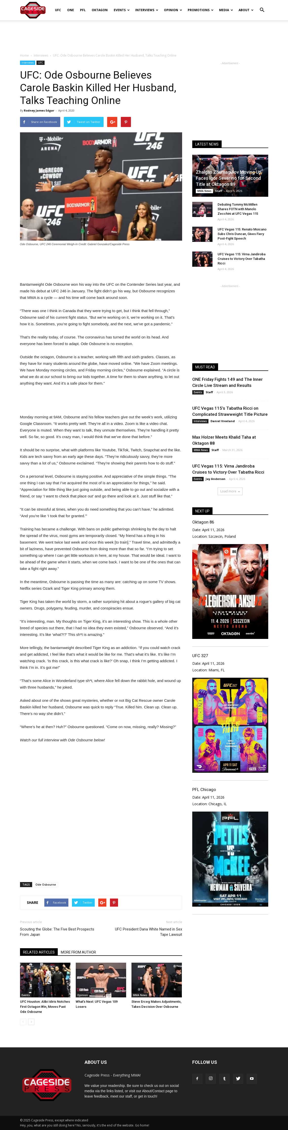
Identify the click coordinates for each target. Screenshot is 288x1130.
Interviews (146, 10)
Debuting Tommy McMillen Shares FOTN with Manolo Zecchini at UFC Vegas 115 (238, 209)
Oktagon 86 (203, 522)
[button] (262, 6)
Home (24, 55)
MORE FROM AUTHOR (78, 952)
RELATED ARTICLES (39, 952)
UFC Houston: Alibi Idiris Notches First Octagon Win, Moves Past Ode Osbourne (45, 1007)
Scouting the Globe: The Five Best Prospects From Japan (57, 932)
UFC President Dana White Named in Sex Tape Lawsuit (148, 932)
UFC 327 (200, 655)
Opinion (173, 10)
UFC (58, 10)
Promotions (201, 10)
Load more (230, 491)
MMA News (140, 995)
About (246, 10)
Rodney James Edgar (39, 110)
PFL (83, 10)
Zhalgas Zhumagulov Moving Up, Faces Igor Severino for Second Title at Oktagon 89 (229, 178)
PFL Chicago (204, 789)
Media (226, 10)
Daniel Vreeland (222, 421)
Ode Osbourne (45, 884)
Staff (218, 191)
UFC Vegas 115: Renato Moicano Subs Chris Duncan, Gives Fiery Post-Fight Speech (242, 233)
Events (122, 10)
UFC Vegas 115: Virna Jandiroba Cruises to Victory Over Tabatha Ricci (241, 258)
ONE (70, 10)
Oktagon (100, 10)
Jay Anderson (215, 479)
